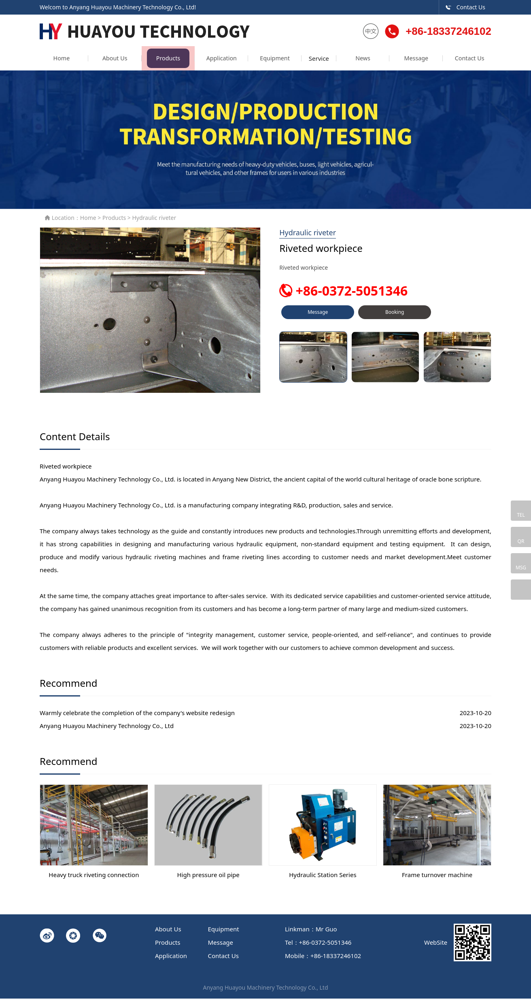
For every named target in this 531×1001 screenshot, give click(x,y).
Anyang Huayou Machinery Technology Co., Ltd (107, 728)
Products (163, 61)
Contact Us (465, 7)
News (368, 61)
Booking (394, 317)
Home (60, 61)
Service (317, 61)
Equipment (265, 61)
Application (214, 61)
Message (419, 61)
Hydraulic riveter (154, 220)
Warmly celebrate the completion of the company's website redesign (137, 715)
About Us (112, 61)
